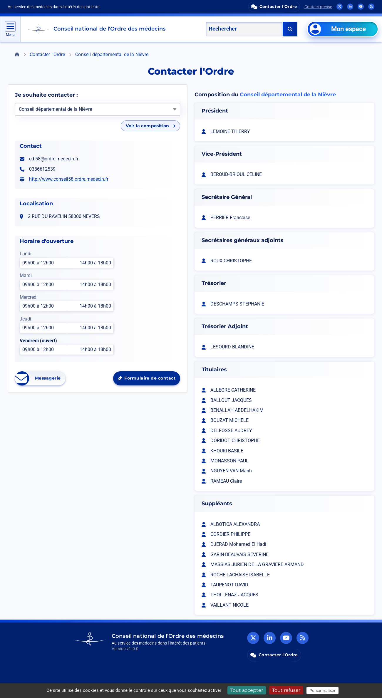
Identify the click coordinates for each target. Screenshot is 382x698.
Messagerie (40, 378)
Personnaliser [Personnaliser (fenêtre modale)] (322, 690)
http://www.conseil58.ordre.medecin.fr (68, 179)
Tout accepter (246, 690)
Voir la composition (150, 125)
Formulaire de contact (149, 379)
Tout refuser (286, 690)
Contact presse (318, 6)
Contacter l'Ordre (47, 54)
